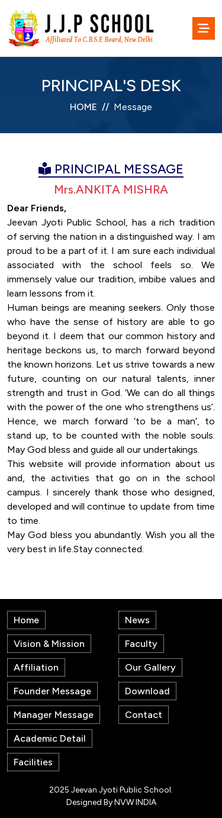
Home (26, 620)
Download (147, 691)
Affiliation (36, 667)
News (137, 620)
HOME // (89, 106)
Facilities (33, 762)
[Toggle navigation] (203, 28)
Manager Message (54, 714)
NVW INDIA (135, 802)
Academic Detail (50, 738)
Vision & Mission (49, 643)
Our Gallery (150, 667)
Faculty (141, 643)
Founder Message (52, 691)
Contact (143, 714)
